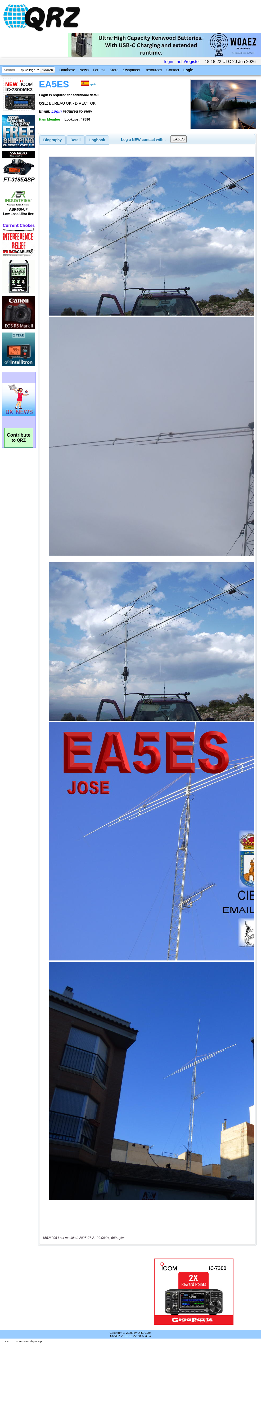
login (168, 61)
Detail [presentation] (75, 140)
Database (67, 70)
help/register (188, 61)
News (84, 70)
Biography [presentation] (52, 140)
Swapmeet (131, 70)
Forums (99, 70)
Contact (172, 70)
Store (114, 70)
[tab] (52, 139)
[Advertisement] (88, 1291)
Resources (153, 70)
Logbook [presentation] (97, 140)
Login (188, 70)
